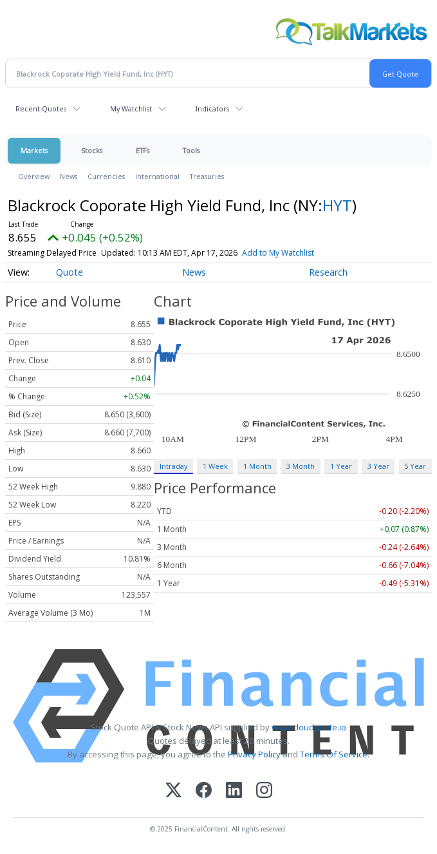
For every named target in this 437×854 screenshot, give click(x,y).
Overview (34, 176)
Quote (69, 272)
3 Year (378, 466)
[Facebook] (204, 791)
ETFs (142, 150)
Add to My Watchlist (278, 252)
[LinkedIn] (234, 791)
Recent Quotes (40, 108)
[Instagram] (264, 791)
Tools (191, 150)
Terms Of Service (333, 754)
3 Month (300, 466)
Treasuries (207, 176)
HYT (337, 205)
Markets (34, 150)
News (68, 176)
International (157, 176)
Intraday (173, 466)
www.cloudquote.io (309, 727)
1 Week (215, 466)
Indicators (212, 108)
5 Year (415, 466)
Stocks (91, 150)
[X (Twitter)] (173, 791)
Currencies (106, 176)
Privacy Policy (254, 754)
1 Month (257, 466)
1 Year (341, 466)
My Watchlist (131, 108)
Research (328, 272)
